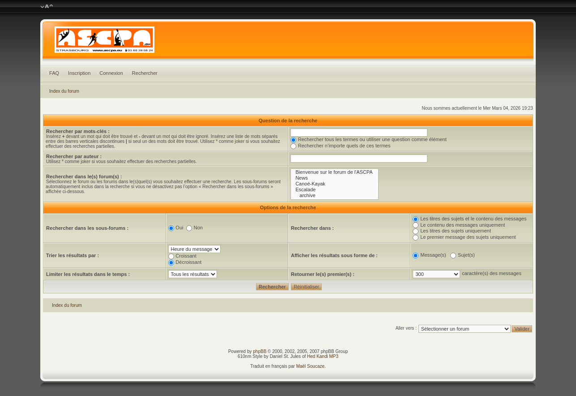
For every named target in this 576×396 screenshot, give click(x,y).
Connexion (111, 73)
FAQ (54, 73)
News (334, 178)
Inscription (79, 73)
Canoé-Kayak (334, 184)
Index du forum (64, 91)
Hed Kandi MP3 (322, 356)
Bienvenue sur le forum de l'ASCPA (334, 172)
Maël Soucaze (310, 366)
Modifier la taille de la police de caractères (46, 7)
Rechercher (145, 73)
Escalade (334, 190)
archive (334, 195)
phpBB (259, 351)
